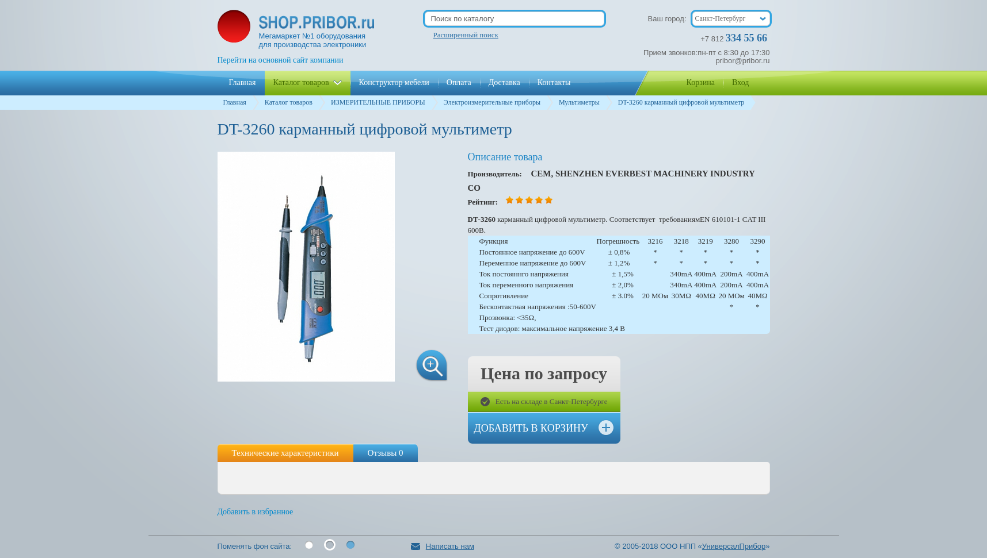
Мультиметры (579, 102)
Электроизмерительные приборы (492, 102)
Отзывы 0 (385, 452)
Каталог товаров (289, 102)
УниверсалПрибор (733, 546)
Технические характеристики (285, 452)
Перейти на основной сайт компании (281, 60)
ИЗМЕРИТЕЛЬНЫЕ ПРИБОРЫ (378, 102)
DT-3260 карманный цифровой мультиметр (681, 102)
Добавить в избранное (256, 511)
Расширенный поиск (465, 34)
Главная (234, 102)
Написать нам (442, 546)
